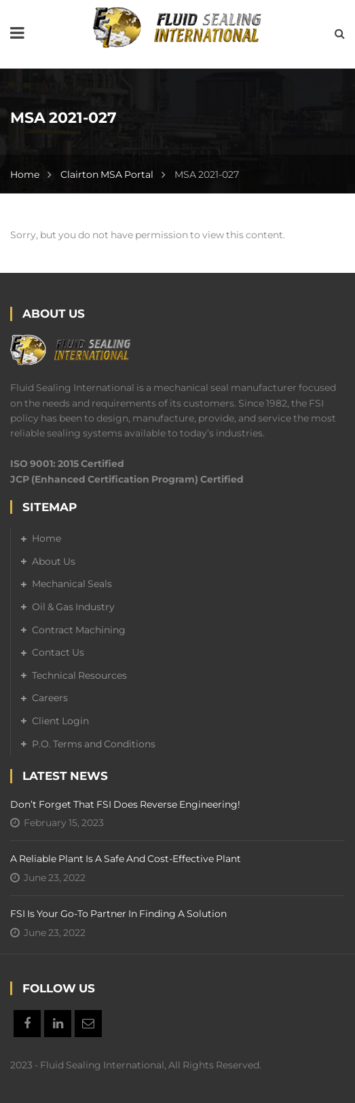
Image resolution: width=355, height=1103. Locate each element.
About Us (53, 561)
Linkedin (57, 1023)
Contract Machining (79, 630)
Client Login (60, 721)
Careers (50, 698)
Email (88, 1023)
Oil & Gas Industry (73, 607)
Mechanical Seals (72, 584)
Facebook (27, 1023)
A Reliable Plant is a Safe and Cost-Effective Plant (125, 859)
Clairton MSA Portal (106, 174)
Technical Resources (79, 675)
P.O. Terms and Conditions (93, 744)
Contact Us (58, 652)
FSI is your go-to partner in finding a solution (118, 914)
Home (24, 174)
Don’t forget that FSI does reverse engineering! (125, 804)
